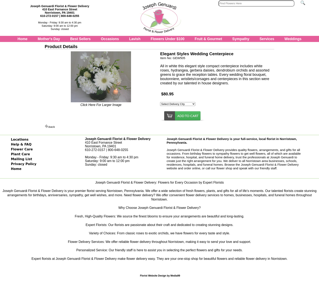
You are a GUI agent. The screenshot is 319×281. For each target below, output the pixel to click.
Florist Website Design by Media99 (160, 275)
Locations (19, 139)
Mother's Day (49, 39)
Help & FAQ (21, 144)
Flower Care (22, 149)
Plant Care (20, 154)
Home (22, 39)
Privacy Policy (23, 164)
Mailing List (21, 159)
